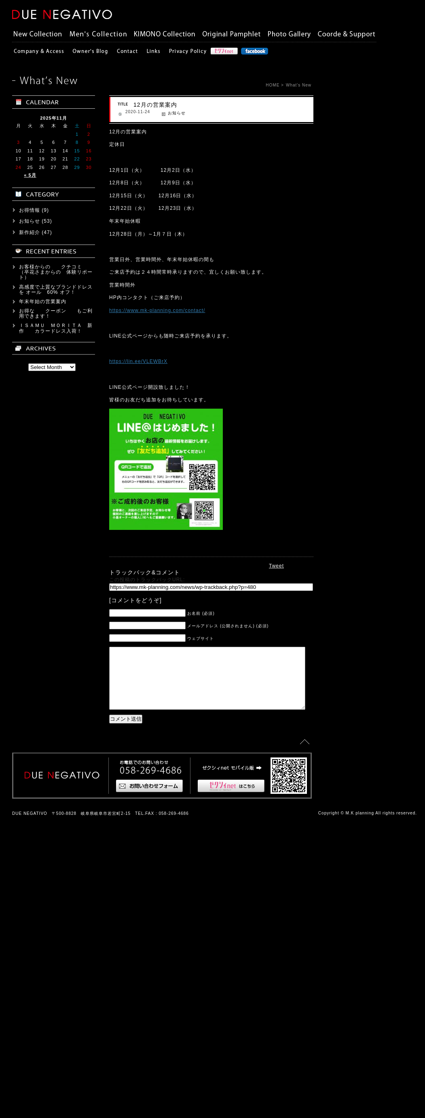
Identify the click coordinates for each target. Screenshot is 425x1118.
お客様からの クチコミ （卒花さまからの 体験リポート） (56, 917)
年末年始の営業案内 (42, 947)
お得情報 (29, 855)
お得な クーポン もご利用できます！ (56, 958)
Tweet (276, 566)
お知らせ (161, 113)
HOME (272, 85)
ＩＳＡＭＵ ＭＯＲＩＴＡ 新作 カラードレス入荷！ (56, 973)
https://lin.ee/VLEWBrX (123, 361)
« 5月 (30, 820)
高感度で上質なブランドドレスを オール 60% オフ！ (56, 934)
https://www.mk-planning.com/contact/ (142, 310)
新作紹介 (29, 877)
